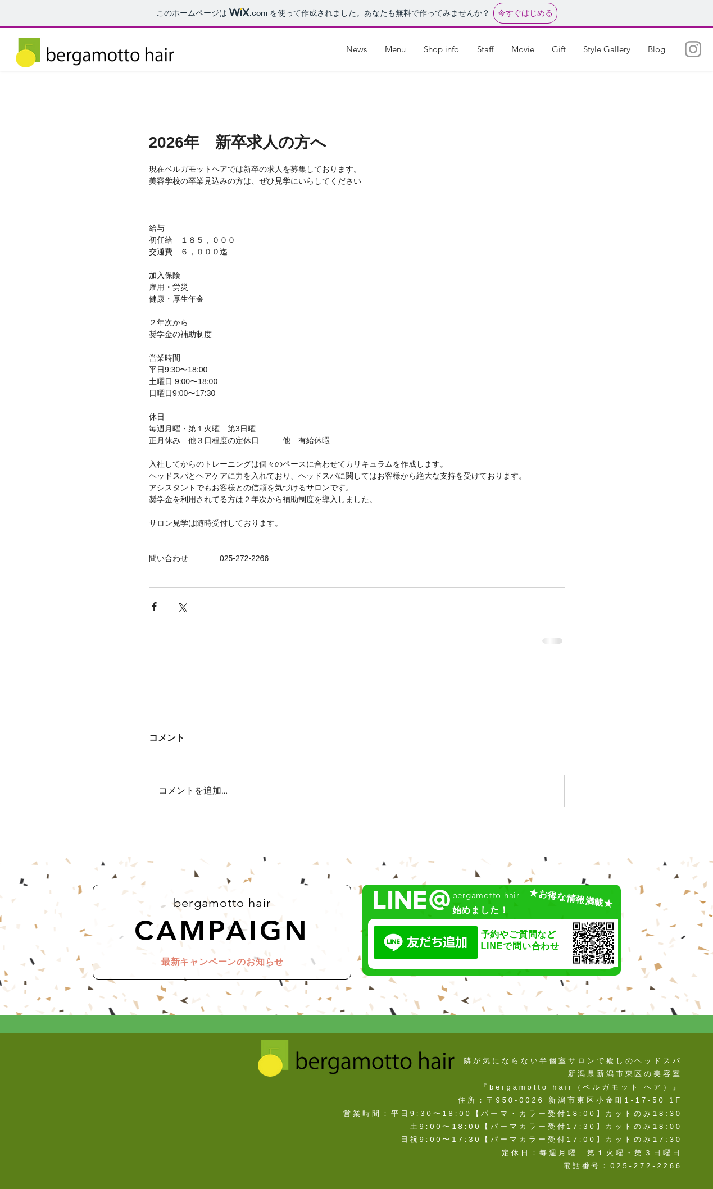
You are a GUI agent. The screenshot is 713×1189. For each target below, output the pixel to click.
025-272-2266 (646, 1165)
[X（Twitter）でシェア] (181, 606)
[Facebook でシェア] (154, 606)
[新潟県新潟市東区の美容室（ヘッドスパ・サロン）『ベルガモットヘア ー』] (693, 49)
